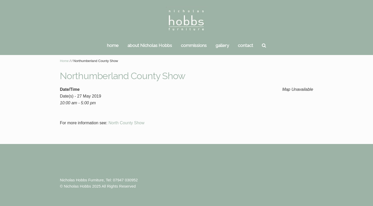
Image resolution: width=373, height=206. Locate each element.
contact (245, 45)
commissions (194, 45)
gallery (222, 45)
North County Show (127, 123)
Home (64, 61)
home (113, 45)
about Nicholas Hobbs (149, 45)
